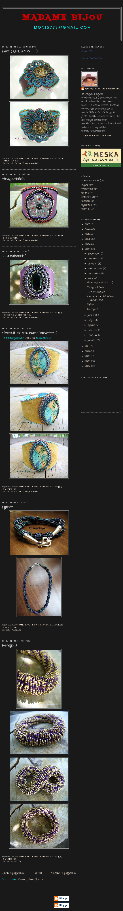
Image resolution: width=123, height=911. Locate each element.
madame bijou (62, 17)
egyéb (84, 184)
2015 (87, 234)
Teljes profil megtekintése (96, 136)
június (91, 315)
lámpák (85, 201)
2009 (88, 356)
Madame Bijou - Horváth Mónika (103, 89)
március (93, 330)
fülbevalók (87, 188)
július (91, 278)
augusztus (94, 273)
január (92, 340)
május (92, 320)
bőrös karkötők (19, 163)
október (93, 263)
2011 (87, 346)
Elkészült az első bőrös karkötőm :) (29, 333)
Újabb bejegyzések (13, 873)
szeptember (95, 268)
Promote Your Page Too (91, 58)
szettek (85, 209)
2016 (87, 229)
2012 (87, 249)
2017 (88, 224)
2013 (87, 244)
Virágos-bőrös (13, 179)
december (94, 253)
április (92, 325)
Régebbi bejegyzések (63, 873)
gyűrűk (85, 192)
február (93, 335)
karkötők (34, 163)
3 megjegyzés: (10, 238)
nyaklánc (16, 630)
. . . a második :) (14, 256)
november (94, 258)
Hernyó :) (9, 645)
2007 (88, 366)
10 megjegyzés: (11, 161)
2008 (88, 361)
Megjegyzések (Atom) (30, 879)
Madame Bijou (87, 51)
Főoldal (37, 873)
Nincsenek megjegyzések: (17, 315)
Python (7, 507)
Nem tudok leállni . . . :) (19, 51)
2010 (87, 351)
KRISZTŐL (30, 338)
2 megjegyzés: (11, 489)
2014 (88, 239)
